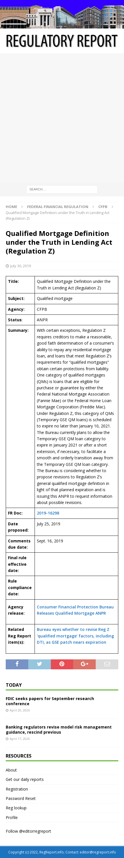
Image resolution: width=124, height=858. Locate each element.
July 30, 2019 (20, 265)
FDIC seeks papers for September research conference (50, 701)
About (11, 770)
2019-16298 (48, 513)
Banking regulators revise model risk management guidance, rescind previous (59, 729)
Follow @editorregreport (28, 831)
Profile (12, 817)
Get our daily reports (25, 779)
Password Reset (21, 798)
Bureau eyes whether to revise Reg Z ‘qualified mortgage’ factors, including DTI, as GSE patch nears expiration (75, 636)
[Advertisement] (62, 118)
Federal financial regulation (57, 206)
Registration (17, 789)
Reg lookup (16, 807)
